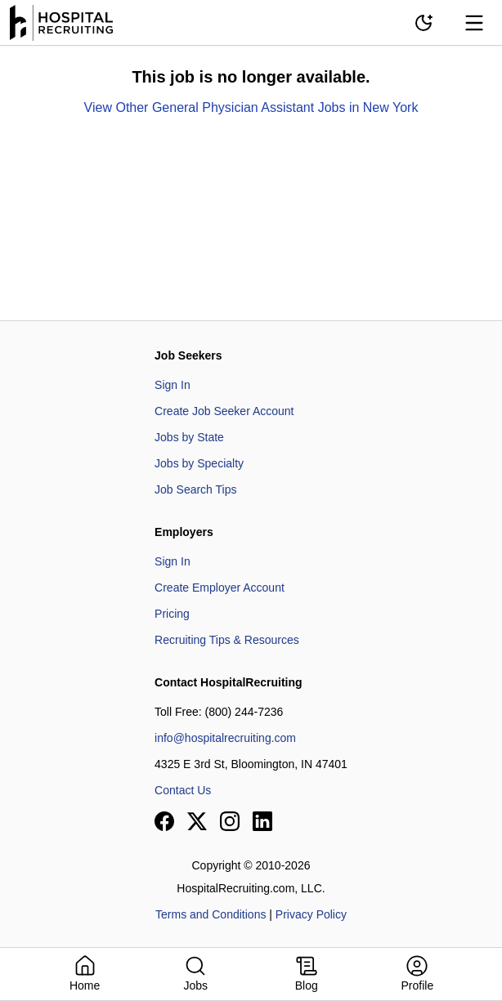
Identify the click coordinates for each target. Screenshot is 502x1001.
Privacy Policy (311, 914)
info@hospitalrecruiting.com (225, 737)
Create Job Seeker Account (224, 411)
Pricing (172, 613)
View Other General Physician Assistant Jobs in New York (251, 107)
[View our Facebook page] (164, 821)
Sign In (172, 384)
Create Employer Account (220, 587)
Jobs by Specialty (199, 463)
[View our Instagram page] (230, 821)
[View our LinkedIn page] (262, 821)
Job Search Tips (195, 489)
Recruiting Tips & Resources (227, 639)
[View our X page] (197, 821)
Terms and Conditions (210, 914)
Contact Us (183, 790)
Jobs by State (189, 437)
